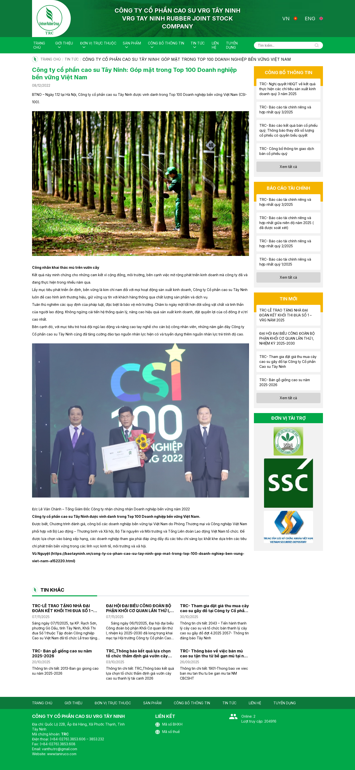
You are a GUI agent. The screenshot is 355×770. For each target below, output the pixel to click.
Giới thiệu (64, 43)
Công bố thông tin (166, 43)
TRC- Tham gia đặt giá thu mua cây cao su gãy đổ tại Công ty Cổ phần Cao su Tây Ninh (214, 608)
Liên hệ (215, 45)
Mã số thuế (167, 731)
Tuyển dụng (232, 45)
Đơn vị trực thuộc (98, 43)
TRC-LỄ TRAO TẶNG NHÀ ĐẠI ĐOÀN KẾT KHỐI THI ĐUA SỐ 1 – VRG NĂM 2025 (62, 608)
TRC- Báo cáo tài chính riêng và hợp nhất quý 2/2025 (285, 243)
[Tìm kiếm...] (288, 45)
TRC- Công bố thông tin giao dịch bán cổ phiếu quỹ (286, 151)
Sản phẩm (132, 43)
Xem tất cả (288, 167)
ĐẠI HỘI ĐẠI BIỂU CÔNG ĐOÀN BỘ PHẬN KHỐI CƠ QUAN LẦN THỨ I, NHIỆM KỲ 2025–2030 (138, 608)
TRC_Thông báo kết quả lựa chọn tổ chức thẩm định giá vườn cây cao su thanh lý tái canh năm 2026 (140, 653)
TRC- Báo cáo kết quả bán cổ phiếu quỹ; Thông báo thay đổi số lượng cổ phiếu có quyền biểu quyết (288, 130)
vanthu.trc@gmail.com (59, 749)
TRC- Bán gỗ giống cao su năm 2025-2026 (62, 653)
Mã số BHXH (168, 724)
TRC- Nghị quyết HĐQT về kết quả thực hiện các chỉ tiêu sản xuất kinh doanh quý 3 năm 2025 (287, 89)
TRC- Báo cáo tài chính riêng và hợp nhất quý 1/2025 (285, 261)
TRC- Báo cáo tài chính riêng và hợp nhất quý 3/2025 (285, 109)
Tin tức (198, 43)
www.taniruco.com (61, 754)
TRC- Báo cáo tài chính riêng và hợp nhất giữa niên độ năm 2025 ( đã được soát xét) (286, 223)
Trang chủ (39, 45)
